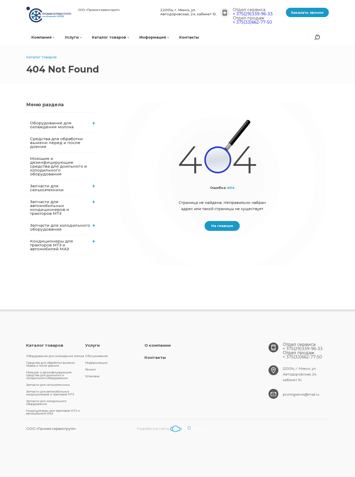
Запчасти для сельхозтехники (62, 187)
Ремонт (90, 369)
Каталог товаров (110, 37)
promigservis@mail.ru (301, 394)
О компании (157, 345)
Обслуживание (96, 356)
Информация (154, 37)
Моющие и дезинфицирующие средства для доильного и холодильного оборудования (58, 166)
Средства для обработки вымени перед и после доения (56, 142)
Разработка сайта (172, 428)
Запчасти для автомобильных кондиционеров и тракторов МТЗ (62, 207)
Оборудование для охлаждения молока (62, 124)
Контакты (189, 37)
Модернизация (96, 363)
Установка (92, 376)
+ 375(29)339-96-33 (253, 13)
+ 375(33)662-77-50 (252, 22)
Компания (42, 37)
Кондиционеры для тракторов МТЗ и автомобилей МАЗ (62, 245)
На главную (222, 226)
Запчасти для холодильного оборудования (62, 227)
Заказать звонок (307, 12)
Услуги (73, 37)
